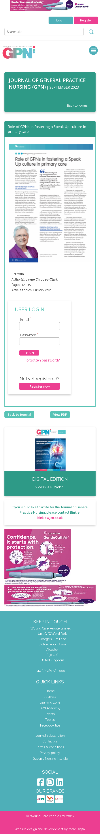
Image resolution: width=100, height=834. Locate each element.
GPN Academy (50, 708)
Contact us (50, 741)
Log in (60, 20)
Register (86, 20)
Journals (50, 696)
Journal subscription (50, 735)
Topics (50, 719)
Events (50, 714)
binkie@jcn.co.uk (50, 518)
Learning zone (50, 702)
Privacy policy (50, 753)
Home (50, 691)
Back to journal (77, 105)
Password (29, 335)
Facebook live (50, 725)
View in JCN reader (49, 487)
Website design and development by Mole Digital (50, 829)
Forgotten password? (42, 360)
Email (26, 319)
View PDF (60, 414)
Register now (40, 386)
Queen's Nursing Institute (50, 758)
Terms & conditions (50, 747)
